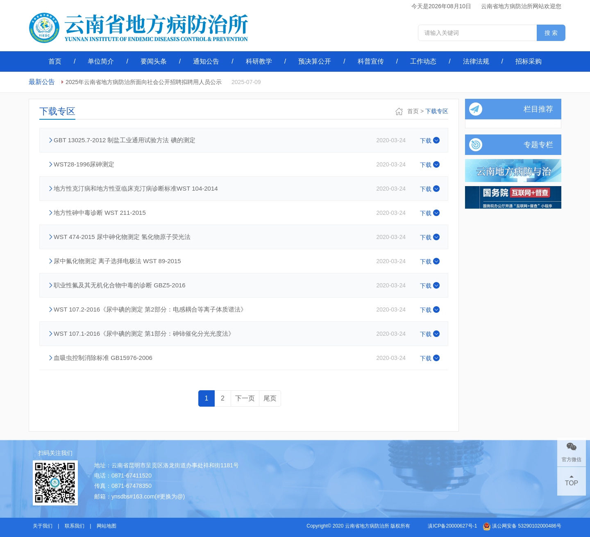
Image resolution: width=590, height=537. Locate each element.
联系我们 (74, 526)
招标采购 (528, 61)
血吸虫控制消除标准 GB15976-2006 (103, 357)
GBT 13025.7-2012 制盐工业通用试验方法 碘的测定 (124, 140)
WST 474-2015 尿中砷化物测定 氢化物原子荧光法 (122, 236)
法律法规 (476, 61)
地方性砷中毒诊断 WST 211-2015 (100, 212)
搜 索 (551, 33)
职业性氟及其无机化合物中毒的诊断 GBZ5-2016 (120, 285)
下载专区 (436, 111)
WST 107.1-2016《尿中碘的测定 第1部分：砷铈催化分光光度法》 (144, 333)
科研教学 (259, 61)
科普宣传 (371, 61)
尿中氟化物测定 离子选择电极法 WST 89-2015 (117, 260)
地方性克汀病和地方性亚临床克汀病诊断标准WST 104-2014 (136, 188)
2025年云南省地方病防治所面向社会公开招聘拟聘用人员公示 (144, 82)
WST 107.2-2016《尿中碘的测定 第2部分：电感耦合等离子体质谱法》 (150, 309)
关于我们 (42, 526)
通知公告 (206, 61)
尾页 (270, 398)
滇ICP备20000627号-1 (452, 526)
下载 (430, 140)
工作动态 (423, 61)
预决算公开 (314, 61)
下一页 (245, 398)
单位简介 (101, 61)
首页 (54, 61)
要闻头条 (154, 61)
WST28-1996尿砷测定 (84, 164)
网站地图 (106, 526)
